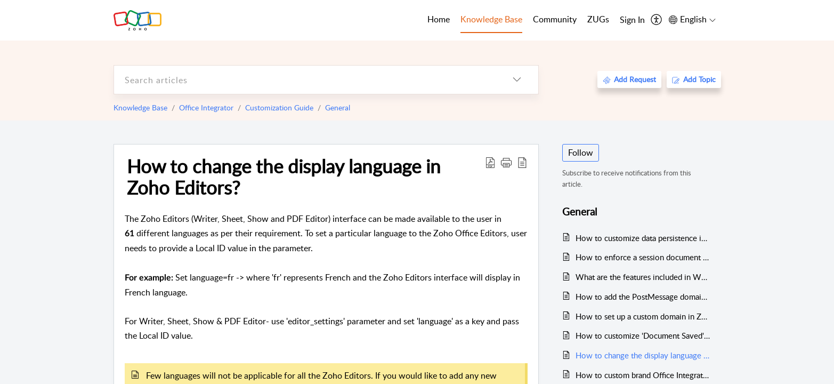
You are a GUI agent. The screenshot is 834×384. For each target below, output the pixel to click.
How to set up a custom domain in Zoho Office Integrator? (643, 316)
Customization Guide (279, 107)
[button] (506, 162)
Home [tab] (438, 19)
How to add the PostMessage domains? (643, 296)
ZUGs (598, 19)
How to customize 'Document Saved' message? (643, 335)
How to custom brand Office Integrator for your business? (643, 375)
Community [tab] (555, 19)
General (337, 107)
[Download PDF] (490, 162)
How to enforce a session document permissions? (643, 257)
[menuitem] (632, 20)
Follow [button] (580, 152)
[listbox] (517, 80)
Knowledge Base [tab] (491, 19)
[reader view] (522, 162)
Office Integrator (206, 107)
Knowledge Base (140, 107)
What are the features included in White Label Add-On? (643, 276)
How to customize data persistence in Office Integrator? (643, 238)
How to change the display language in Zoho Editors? (284, 176)
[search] (305, 80)
